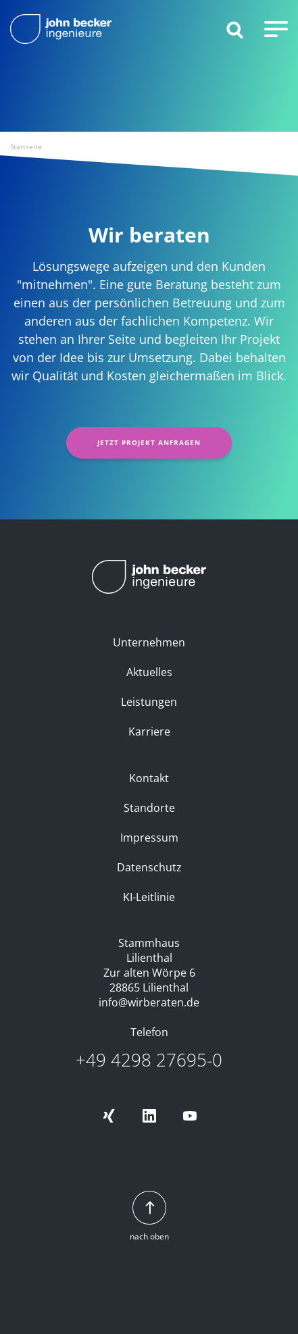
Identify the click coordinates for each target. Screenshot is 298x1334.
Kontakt (149, 778)
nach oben (149, 1217)
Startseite (26, 146)
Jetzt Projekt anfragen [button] (149, 442)
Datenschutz (149, 867)
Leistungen (149, 701)
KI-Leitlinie (149, 897)
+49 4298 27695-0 (149, 1060)
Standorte (149, 807)
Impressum (149, 837)
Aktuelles (149, 672)
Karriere (149, 731)
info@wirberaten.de (149, 1002)
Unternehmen (149, 642)
